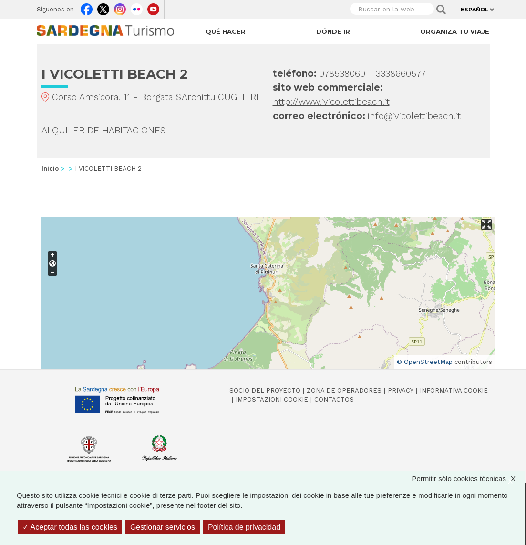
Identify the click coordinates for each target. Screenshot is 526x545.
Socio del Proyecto (264, 390)
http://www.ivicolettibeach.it (331, 101)
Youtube (153, 7)
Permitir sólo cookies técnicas (468, 479)
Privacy (400, 390)
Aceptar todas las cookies (69, 527)
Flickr (137, 7)
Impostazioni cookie (272, 399)
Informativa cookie (454, 390)
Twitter (103, 7)
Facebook (87, 7)
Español (474, 9)
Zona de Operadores (344, 390)
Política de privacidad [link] (244, 527)
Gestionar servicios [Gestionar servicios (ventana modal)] (162, 527)
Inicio (50, 168)
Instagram (120, 7)
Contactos (334, 399)
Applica (441, 9)
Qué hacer (226, 31)
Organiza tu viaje (454, 31)
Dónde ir (333, 31)
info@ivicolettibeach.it (414, 116)
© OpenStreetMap (425, 361)
